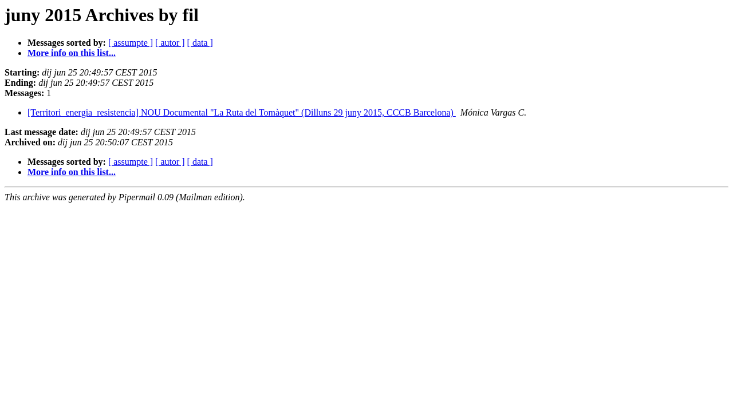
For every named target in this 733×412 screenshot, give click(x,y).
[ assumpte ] (130, 42)
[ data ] (200, 42)
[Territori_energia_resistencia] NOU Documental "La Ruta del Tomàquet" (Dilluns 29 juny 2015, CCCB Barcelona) (241, 112)
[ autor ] (170, 42)
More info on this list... (71, 53)
